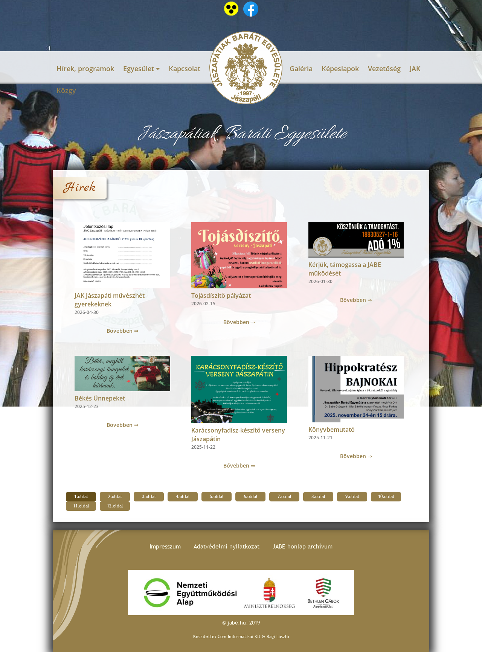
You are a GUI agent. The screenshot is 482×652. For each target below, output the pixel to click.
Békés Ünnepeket (100, 398)
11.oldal (81, 506)
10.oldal (386, 496)
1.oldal (81, 496)
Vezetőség (384, 68)
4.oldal (183, 496)
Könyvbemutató (331, 429)
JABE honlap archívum (302, 546)
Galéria (301, 68)
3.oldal (149, 496)
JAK (415, 68)
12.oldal (115, 506)
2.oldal (115, 496)
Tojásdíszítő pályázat (221, 295)
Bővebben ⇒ (123, 330)
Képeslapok (340, 68)
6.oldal (251, 496)
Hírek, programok (85, 68)
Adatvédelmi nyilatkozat (226, 546)
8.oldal (318, 496)
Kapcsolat (184, 68)
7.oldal (284, 496)
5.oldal (217, 496)
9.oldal (352, 496)
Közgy (66, 90)
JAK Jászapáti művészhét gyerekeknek (110, 299)
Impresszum (165, 546)
